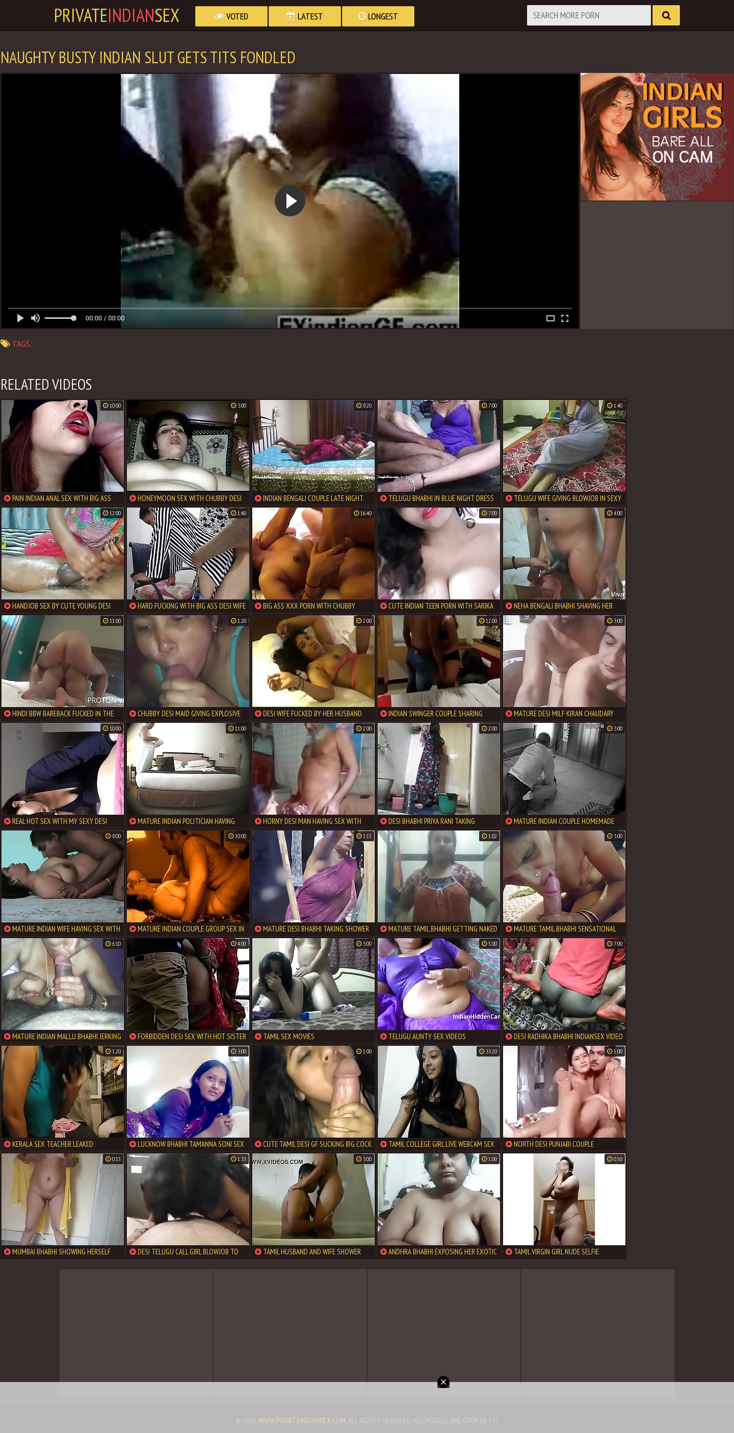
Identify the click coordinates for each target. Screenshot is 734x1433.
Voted (231, 16)
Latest (304, 16)
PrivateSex (116, 15)
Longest (378, 16)
